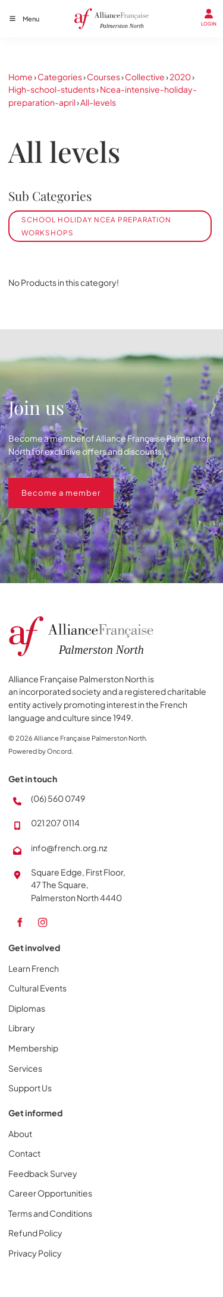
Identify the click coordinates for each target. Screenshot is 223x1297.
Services (25, 1068)
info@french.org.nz (69, 847)
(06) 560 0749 (58, 798)
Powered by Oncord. (40, 751)
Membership (33, 1048)
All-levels (98, 102)
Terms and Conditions (50, 1213)
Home (20, 76)
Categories (59, 76)
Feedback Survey (42, 1173)
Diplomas (26, 1008)
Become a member (47, 484)
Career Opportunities (50, 1193)
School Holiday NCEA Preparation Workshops (96, 226)
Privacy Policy (35, 1253)
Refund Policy (35, 1232)
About (20, 1133)
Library (21, 1027)
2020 (180, 76)
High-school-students (51, 89)
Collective (145, 76)
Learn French (33, 968)
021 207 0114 (55, 822)
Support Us (30, 1087)
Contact (24, 1153)
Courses (103, 76)
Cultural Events (37, 988)
